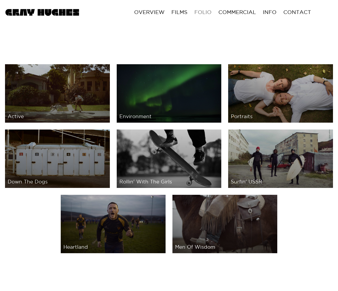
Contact (319, 12)
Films (201, 12)
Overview (171, 12)
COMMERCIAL (259, 12)
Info (291, 12)
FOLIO (224, 12)
